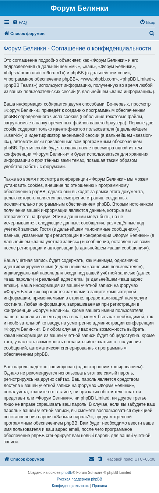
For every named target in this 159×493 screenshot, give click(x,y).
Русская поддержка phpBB (79, 479)
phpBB (67, 473)
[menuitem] (19, 22)
